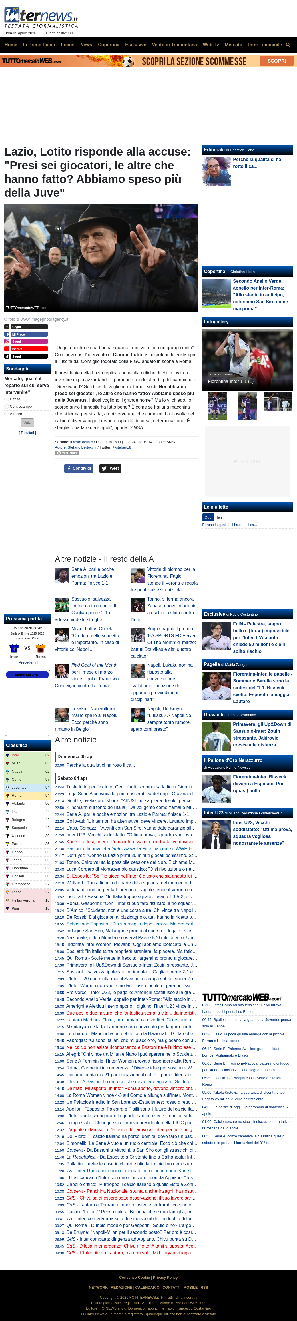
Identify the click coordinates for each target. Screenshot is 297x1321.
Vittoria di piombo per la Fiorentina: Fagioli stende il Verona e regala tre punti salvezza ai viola (161, 889)
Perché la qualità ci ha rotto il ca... (101, 765)
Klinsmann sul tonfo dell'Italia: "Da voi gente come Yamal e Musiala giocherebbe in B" (153, 807)
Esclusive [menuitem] (135, 44)
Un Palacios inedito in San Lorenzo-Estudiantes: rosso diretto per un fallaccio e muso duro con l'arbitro (170, 1102)
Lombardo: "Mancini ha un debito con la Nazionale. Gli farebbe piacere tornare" (147, 1033)
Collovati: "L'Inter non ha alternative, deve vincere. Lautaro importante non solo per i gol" (156, 821)
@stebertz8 (121, 447)
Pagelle (212, 664)
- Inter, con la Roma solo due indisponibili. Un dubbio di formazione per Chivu (148, 1218)
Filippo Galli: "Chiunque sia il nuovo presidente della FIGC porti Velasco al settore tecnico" (158, 1122)
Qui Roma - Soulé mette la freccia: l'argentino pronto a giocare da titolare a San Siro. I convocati (164, 958)
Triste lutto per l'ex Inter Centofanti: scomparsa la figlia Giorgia (129, 786)
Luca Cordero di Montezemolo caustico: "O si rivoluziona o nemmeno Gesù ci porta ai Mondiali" (163, 869)
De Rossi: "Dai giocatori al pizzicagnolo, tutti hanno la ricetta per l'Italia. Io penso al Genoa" (158, 917)
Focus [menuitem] (67, 44)
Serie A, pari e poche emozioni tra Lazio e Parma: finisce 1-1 (92, 576)
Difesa (15, 399)
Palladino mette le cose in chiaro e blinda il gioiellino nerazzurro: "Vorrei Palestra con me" (157, 1163)
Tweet (110, 468)
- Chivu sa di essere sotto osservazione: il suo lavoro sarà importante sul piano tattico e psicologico (172, 1198)
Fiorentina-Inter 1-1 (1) (231, 381)
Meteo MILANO (27, 675)
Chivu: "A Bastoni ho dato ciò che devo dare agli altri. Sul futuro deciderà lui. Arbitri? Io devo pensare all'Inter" (177, 1081)
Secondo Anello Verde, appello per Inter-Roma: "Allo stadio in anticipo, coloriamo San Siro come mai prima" (175, 999)
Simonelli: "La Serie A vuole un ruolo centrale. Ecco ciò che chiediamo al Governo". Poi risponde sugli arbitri (176, 1143)
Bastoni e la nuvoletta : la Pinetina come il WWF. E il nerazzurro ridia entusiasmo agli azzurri (171, 848)
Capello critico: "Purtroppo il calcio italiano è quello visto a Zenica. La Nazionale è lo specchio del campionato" (178, 1184)
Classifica (16, 745)
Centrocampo (21, 406)
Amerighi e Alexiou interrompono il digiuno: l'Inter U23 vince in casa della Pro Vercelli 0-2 (156, 1006)
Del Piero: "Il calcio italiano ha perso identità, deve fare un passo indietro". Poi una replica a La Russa (169, 1136)
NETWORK (98, 1287)
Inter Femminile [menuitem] (265, 44)
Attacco (16, 414)
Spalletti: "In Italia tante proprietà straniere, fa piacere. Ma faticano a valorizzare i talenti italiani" (163, 951)
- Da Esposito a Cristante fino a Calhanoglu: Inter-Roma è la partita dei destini (160, 1157)
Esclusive (214, 614)
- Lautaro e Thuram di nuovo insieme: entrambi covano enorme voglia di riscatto (152, 1204)
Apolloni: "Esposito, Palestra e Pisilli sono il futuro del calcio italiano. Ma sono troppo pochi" (158, 1109)
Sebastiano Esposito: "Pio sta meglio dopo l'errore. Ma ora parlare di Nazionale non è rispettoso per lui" (171, 924)
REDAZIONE (121, 1287)
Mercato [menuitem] (233, 44)
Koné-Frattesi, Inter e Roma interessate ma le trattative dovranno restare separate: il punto (158, 841)
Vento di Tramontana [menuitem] (174, 44)
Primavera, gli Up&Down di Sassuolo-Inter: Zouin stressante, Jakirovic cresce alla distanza (158, 965)
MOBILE (190, 1287)
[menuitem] (287, 45)
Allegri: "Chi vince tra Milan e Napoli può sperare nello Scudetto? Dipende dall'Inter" (151, 1054)
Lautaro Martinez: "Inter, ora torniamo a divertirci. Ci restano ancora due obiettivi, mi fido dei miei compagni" (175, 1019)
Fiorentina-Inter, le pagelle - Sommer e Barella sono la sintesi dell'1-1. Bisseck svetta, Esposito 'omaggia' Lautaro (262, 688)
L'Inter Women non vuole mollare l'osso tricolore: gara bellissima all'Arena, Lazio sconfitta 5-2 (161, 985)
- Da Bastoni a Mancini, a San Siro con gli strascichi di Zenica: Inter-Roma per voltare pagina (169, 1150)
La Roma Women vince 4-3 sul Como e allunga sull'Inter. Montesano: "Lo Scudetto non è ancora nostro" (172, 1095)
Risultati (27, 433)
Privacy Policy (165, 1277)
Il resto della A (81, 442)
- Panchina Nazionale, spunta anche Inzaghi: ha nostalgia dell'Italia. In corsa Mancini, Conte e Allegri (177, 1191)
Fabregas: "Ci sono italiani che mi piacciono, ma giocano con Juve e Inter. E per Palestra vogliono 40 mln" (174, 1040)
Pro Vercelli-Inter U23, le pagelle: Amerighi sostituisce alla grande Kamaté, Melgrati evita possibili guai (170, 992)
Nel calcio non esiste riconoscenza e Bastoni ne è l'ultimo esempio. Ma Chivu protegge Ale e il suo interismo (176, 1047)
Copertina (214, 271)
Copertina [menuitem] (108, 44)
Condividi (79, 468)
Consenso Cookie (134, 1277)
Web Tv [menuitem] (211, 44)
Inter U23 (213, 812)
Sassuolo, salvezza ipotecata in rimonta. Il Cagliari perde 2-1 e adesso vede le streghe (154, 971)
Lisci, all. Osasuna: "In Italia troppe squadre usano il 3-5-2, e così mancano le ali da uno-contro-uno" (168, 896)
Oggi (208, 517)
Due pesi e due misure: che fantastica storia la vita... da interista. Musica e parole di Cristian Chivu (166, 1013)
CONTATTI (171, 1287)
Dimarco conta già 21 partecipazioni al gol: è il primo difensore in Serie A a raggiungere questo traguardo (172, 1074)
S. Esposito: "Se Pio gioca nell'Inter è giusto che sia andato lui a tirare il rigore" (146, 876)
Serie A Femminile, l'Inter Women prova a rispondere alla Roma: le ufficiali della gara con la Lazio (165, 1061)
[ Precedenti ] (27, 662)
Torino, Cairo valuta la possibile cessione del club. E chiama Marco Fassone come (157, 862)
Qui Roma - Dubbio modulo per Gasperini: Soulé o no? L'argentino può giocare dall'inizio (156, 1225)
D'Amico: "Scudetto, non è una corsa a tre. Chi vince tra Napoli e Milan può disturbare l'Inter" (160, 910)
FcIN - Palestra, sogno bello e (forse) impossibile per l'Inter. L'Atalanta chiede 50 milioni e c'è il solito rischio (261, 637)
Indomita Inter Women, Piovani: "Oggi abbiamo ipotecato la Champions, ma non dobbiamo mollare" (167, 944)
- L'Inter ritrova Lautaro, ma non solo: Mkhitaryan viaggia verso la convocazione (152, 1252)
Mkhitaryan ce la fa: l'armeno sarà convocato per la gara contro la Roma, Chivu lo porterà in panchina (169, 1026)
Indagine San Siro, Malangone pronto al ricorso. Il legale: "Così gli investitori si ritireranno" (157, 930)
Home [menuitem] (11, 44)
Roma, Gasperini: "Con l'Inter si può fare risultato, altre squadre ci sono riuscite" (147, 903)
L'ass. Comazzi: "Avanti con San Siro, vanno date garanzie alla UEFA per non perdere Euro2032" (165, 828)
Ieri (219, 517)
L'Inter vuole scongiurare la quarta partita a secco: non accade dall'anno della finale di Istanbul (162, 1115)
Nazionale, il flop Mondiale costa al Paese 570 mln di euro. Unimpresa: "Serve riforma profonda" (164, 937)
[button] (27, 422)
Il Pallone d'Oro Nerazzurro (233, 760)
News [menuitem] (86, 44)
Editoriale (214, 149)
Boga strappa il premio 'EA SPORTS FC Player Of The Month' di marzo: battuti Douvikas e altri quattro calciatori (163, 642)
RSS (204, 1287)
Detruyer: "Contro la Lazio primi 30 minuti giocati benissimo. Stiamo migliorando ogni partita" (160, 855)
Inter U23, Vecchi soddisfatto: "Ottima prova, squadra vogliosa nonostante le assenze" (154, 834)
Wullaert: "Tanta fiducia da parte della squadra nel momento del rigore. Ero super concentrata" (162, 882)
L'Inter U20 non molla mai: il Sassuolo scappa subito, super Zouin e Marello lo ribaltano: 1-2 (159, 978)
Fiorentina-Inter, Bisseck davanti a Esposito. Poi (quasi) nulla (259, 783)
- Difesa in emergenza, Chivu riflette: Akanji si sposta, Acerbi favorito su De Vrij (151, 1246)
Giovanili (213, 714)
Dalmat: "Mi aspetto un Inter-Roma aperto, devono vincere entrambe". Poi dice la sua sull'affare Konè (169, 1088)
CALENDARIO (147, 1287)
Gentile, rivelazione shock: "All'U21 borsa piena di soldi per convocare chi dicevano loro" (156, 800)
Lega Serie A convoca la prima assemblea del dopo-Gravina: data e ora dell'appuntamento (158, 793)
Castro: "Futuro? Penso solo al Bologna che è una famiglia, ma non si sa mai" (145, 1211)
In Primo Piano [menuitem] (39, 44)
